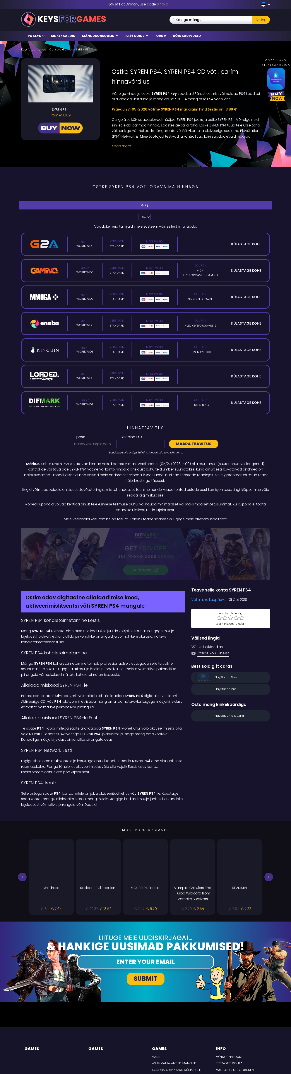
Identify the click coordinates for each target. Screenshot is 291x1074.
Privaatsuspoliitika (232, 1030)
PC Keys (36, 36)
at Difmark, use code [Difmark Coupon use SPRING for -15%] (137, 4)
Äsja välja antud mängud (174, 1017)
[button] (22, 830)
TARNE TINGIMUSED (230, 1036)
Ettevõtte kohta (229, 1017)
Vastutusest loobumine (235, 1023)
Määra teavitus (193, 443)
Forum (160, 36)
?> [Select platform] (145, 217)
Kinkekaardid (63, 36)
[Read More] (188, 146)
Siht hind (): (131, 436)
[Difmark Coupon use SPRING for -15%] (145, 531)
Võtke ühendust (229, 1010)
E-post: (79, 436)
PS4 (145, 205)
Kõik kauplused (187, 36)
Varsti (157, 1010)
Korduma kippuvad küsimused (177, 1023)
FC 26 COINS (136, 36)
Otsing (261, 19)
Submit (145, 932)
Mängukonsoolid (100, 36)
